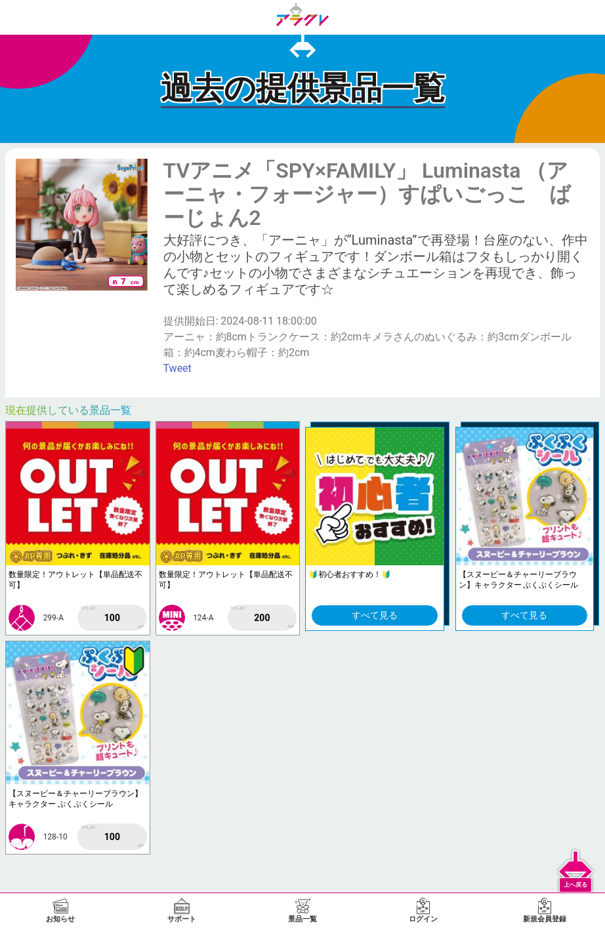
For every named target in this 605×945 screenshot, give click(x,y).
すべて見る (375, 615)
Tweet (177, 368)
